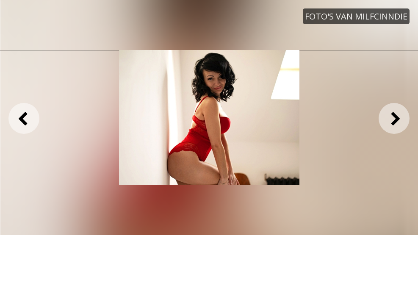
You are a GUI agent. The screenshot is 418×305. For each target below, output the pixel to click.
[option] (209, 118)
